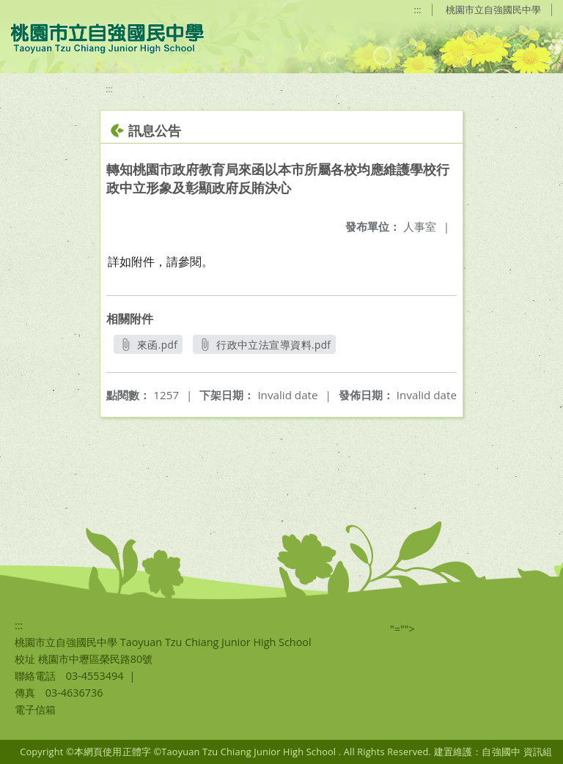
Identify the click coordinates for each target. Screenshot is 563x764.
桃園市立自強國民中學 (493, 9)
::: (418, 9)
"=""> (402, 629)
